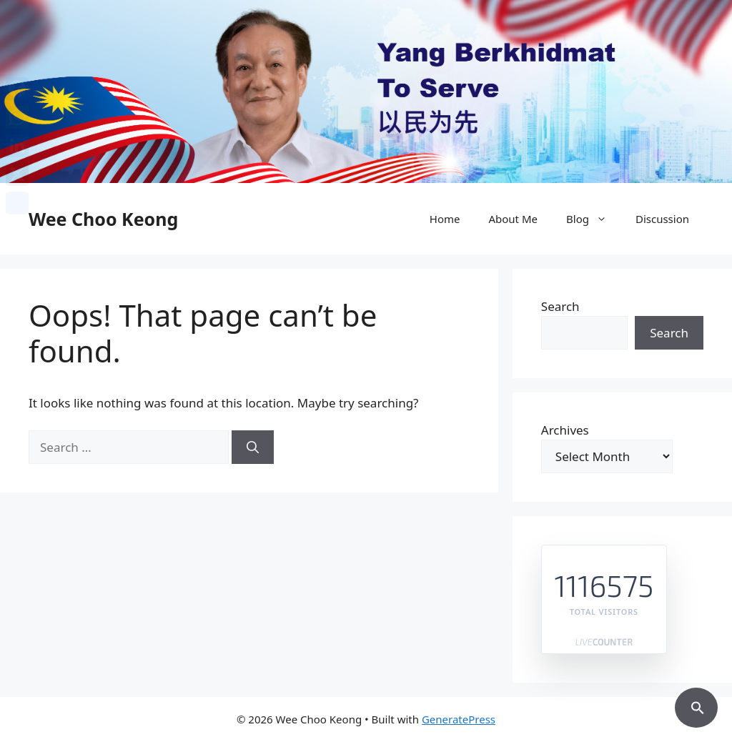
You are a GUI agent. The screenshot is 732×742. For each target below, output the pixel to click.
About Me (513, 219)
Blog (593, 218)
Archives (565, 430)
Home (445, 219)
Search (560, 306)
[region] (366, 91)
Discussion (662, 219)
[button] (696, 705)
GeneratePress (458, 719)
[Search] (253, 447)
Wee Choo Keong (103, 219)
